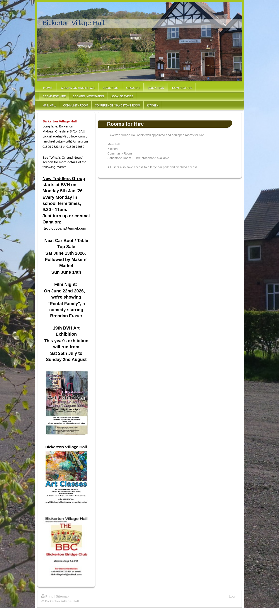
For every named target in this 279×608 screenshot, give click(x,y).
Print (47, 596)
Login (233, 596)
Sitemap (62, 596)
